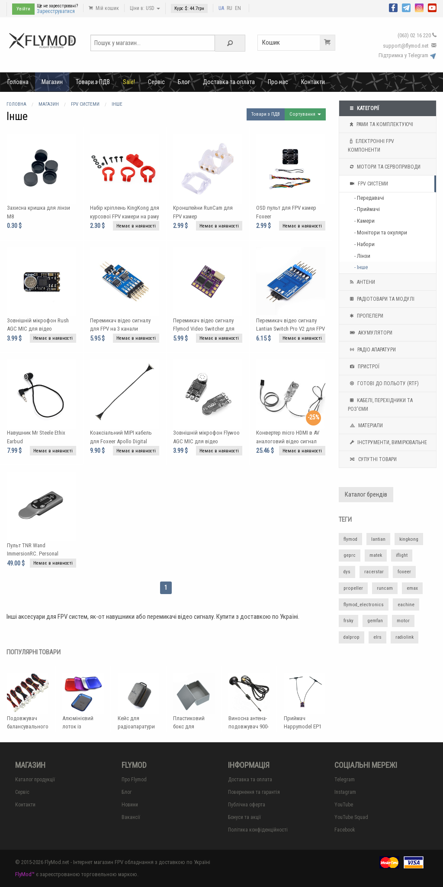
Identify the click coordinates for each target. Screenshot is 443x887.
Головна (18, 81)
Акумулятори (370, 333)
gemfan (375, 621)
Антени (361, 282)
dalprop (351, 637)
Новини (130, 805)
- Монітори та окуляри (380, 232)
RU (229, 8)
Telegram (344, 780)
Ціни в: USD (145, 8)
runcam (385, 588)
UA (221, 8)
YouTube (343, 805)
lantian (378, 539)
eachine (406, 605)
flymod (350, 539)
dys (346, 572)
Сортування (305, 114)
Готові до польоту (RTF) (383, 383)
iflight (402, 555)
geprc (349, 555)
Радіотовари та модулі (381, 299)
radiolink (404, 637)
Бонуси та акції (244, 817)
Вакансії (131, 817)
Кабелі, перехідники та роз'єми (380, 404)
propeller (353, 588)
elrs (377, 637)
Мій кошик (104, 8)
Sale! (129, 81)
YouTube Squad (351, 817)
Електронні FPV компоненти (371, 144)
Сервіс (156, 81)
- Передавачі (369, 198)
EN (238, 8)
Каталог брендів (366, 494)
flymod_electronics (363, 605)
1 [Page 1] (165, 587)
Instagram (345, 792)
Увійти (23, 9)
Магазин (52, 81)
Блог (184, 81)
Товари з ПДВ (93, 81)
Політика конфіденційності (258, 830)
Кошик (298, 42)
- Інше (361, 267)
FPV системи (368, 183)
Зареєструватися (56, 11)
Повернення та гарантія (254, 792)
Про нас (278, 81)
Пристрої (363, 366)
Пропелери (365, 316)
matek (375, 555)
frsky (348, 621)
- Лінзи (362, 256)
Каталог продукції (35, 780)
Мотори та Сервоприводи (384, 167)
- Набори (364, 244)
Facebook (344, 830)
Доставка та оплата (229, 81)
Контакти (313, 81)
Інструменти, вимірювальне (387, 442)
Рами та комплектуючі (380, 124)
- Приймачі (367, 209)
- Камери (364, 221)
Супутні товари (372, 459)
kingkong (408, 539)
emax (412, 588)
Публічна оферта (246, 805)
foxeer (404, 572)
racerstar (374, 572)
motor (403, 621)
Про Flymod (134, 780)
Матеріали (365, 425)
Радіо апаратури (372, 349)
